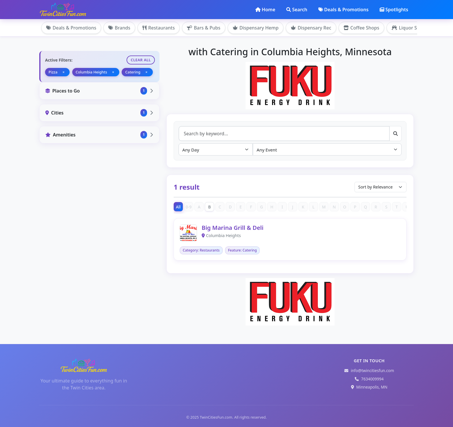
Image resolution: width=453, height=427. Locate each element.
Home (265, 9)
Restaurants (158, 28)
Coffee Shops (361, 28)
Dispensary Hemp (256, 28)
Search (296, 9)
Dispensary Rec (311, 28)
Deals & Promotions (343, 9)
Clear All (141, 59)
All (178, 207)
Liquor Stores (409, 28)
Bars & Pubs (203, 28)
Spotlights (394, 9)
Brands (119, 28)
